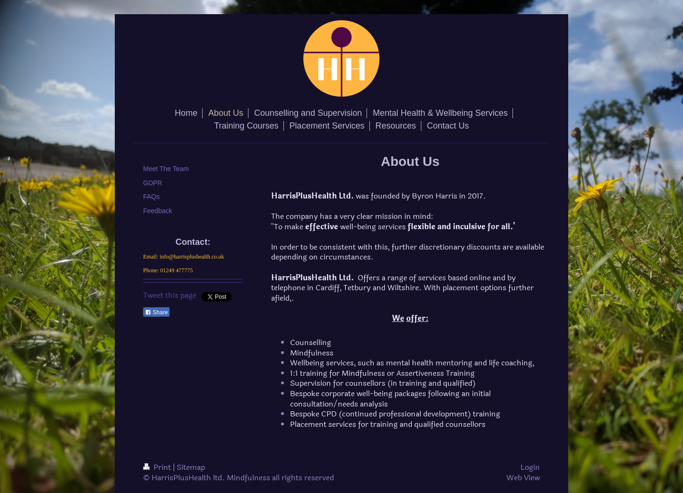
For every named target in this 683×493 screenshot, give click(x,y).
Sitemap (191, 467)
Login (530, 467)
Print (158, 467)
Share (156, 312)
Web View (523, 478)
